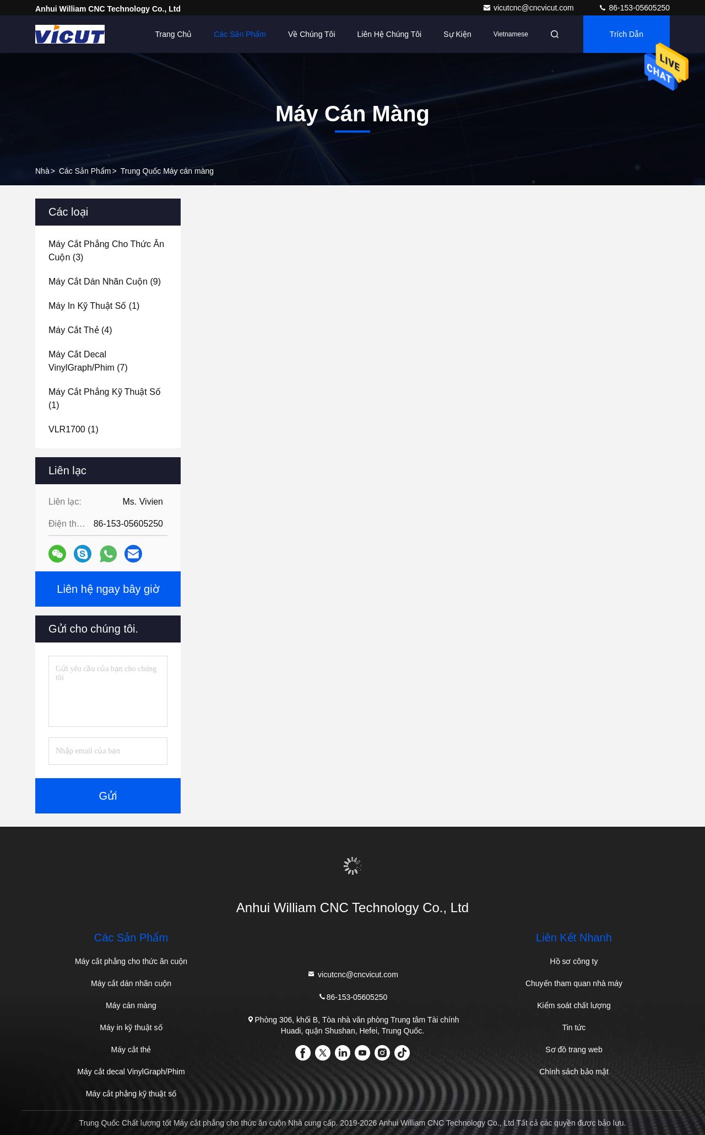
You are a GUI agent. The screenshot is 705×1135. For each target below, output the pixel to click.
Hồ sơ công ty (574, 961)
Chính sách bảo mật (574, 1071)
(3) (106, 250)
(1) (93, 305)
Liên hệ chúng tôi (389, 34)
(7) (88, 361)
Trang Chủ (173, 34)
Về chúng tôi (311, 34)
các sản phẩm (85, 171)
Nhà (42, 171)
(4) (80, 330)
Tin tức (574, 1027)
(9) (104, 281)
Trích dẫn (626, 34)
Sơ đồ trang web (573, 1049)
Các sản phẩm (240, 34)
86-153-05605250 (634, 7)
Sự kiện (457, 34)
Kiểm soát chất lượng (574, 1005)
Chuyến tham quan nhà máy (573, 983)
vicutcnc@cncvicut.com (529, 7)
